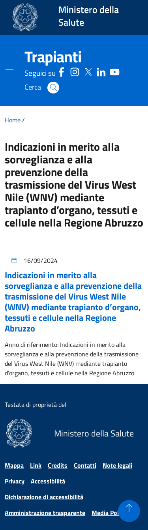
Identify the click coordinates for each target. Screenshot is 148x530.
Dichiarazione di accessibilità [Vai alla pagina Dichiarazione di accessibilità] (44, 497)
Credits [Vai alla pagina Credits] (57, 465)
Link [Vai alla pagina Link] (35, 465)
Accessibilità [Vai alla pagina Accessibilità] (48, 481)
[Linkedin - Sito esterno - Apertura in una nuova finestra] (101, 71)
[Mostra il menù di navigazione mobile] (9, 69)
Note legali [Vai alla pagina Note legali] (117, 465)
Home (13, 120)
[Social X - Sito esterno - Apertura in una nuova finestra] (88, 71)
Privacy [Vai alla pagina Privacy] (14, 481)
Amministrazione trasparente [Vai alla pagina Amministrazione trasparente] (45, 512)
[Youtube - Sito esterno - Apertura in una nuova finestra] (114, 71)
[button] (53, 88)
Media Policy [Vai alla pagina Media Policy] (109, 512)
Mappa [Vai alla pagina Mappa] (14, 465)
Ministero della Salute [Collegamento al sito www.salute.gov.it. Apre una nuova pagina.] (88, 15)
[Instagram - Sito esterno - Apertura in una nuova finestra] (75, 71)
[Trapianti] (52, 56)
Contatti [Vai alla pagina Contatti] (85, 465)
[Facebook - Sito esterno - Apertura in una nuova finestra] (61, 71)
